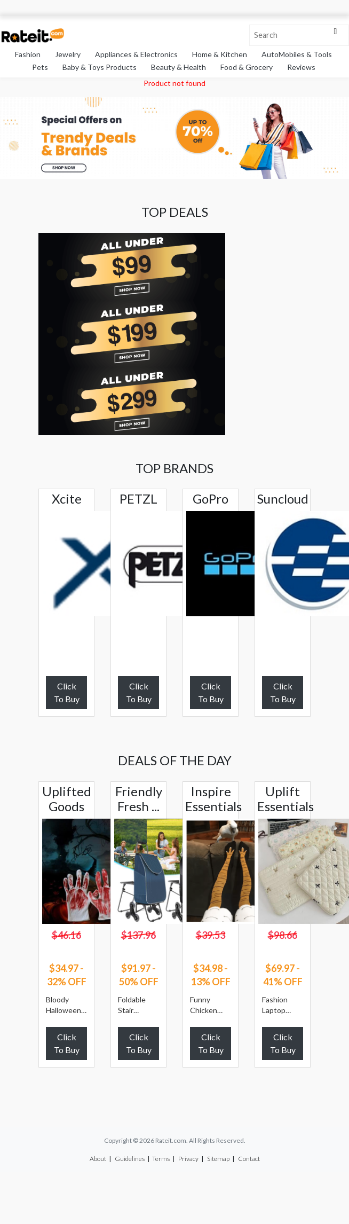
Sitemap (218, 1159)
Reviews (301, 67)
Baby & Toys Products (99, 67)
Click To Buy (67, 692)
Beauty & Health (178, 67)
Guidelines (130, 1159)
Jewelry (68, 54)
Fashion (28, 54)
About (98, 1159)
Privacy (188, 1159)
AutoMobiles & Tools (296, 54)
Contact (249, 1159)
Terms (161, 1159)
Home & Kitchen (219, 54)
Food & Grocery (246, 67)
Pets (40, 67)
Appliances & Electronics (136, 54)
